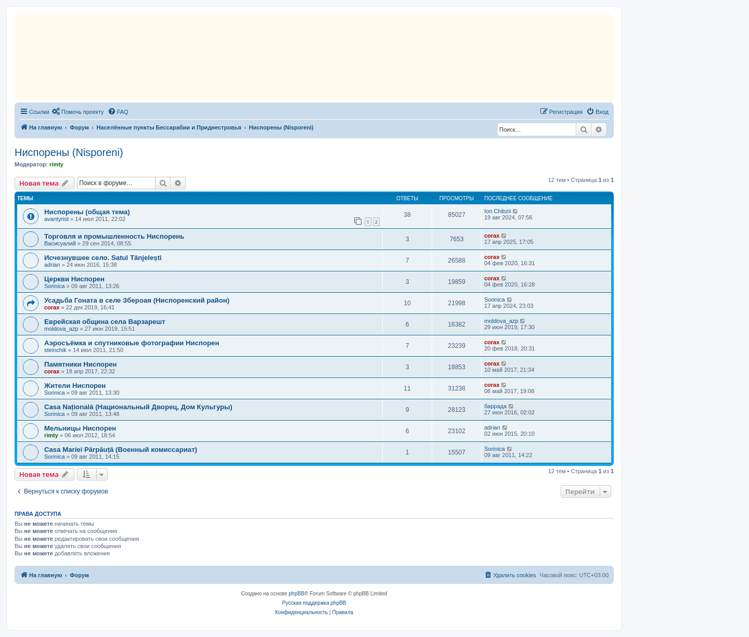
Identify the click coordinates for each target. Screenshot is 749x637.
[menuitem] (78, 112)
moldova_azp (61, 329)
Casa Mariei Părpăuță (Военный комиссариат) (120, 449)
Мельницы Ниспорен (80, 428)
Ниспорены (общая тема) (87, 212)
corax (491, 235)
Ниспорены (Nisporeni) (69, 152)
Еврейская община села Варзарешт (104, 322)
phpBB (296, 593)
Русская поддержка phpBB (314, 603)
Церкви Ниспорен (74, 279)
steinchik (55, 350)
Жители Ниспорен (75, 385)
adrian (52, 265)
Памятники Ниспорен (80, 364)
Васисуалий (60, 243)
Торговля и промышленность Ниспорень (114, 236)
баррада (495, 406)
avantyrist (56, 219)
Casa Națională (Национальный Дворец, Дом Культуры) (138, 407)
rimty (56, 164)
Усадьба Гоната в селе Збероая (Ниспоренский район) (136, 300)
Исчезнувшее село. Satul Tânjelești (103, 258)
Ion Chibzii (497, 211)
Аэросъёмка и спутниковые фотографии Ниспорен (131, 343)
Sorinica (54, 286)
